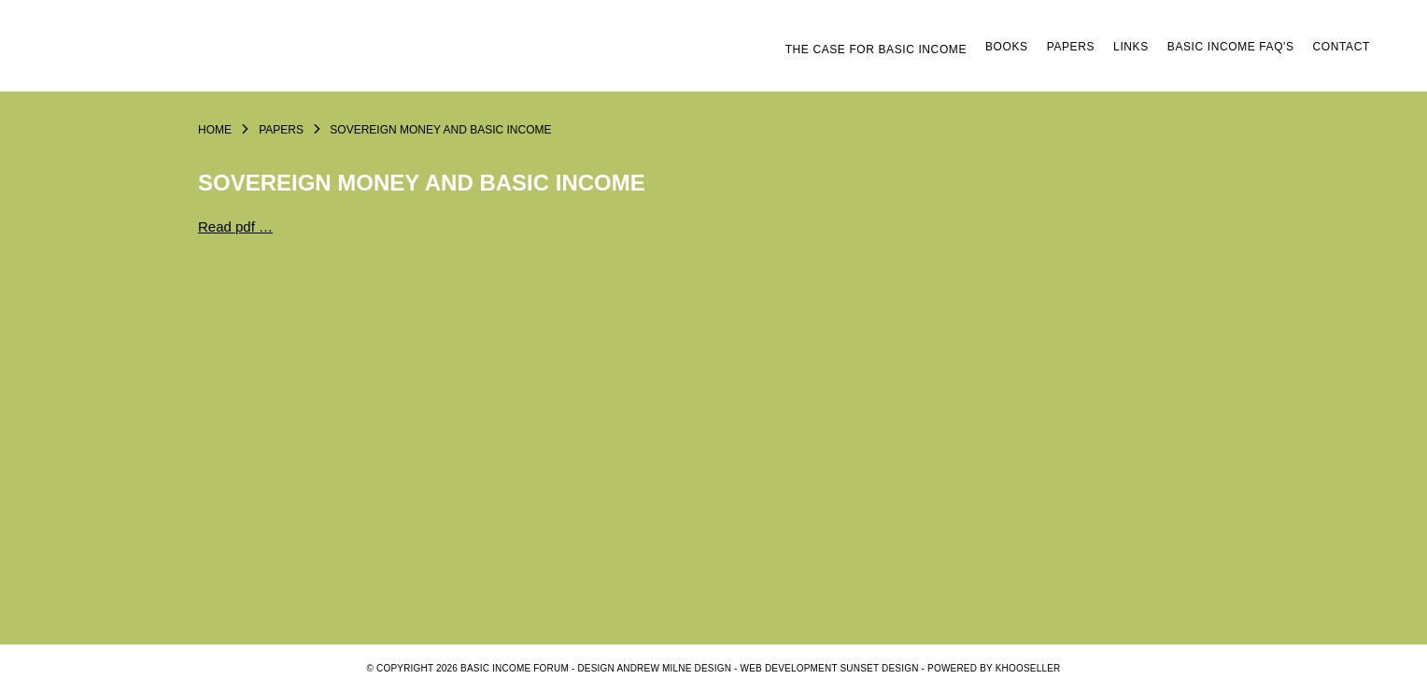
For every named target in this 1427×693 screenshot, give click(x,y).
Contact (1341, 46)
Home (215, 129)
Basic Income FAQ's (1230, 46)
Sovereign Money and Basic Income (440, 129)
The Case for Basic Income (876, 49)
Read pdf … (235, 226)
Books (1006, 46)
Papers (1071, 46)
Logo (197, 53)
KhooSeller (1028, 668)
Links (1131, 46)
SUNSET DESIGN (880, 668)
